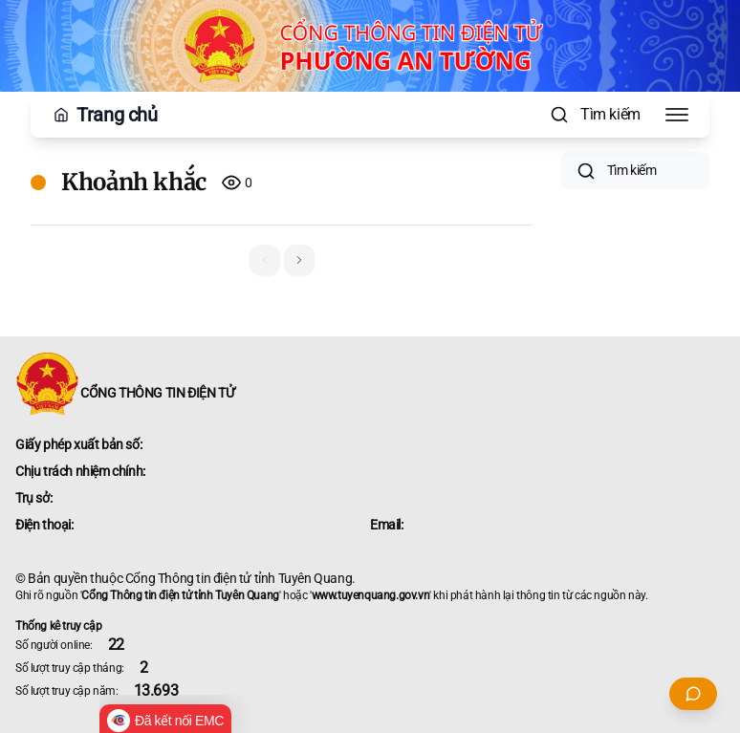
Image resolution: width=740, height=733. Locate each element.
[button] (299, 260)
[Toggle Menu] (677, 115)
